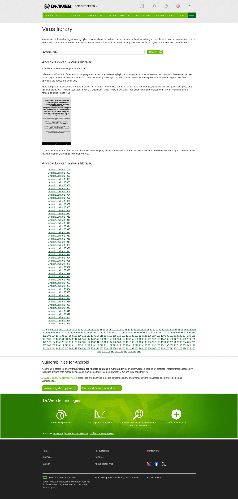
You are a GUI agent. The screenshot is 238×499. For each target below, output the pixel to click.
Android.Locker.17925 (59, 260)
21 (94, 329)
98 (182, 332)
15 (76, 329)
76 (113, 332)
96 (175, 332)
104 (53, 336)
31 (126, 329)
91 (160, 332)
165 (167, 339)
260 (123, 348)
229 (141, 345)
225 (123, 345)
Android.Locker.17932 (59, 283)
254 (97, 348)
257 (110, 348)
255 (101, 348)
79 (122, 332)
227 (132, 345)
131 (171, 336)
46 (173, 329)
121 (128, 336)
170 (189, 339)
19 (88, 329)
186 (106, 342)
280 (112, 351)
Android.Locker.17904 (59, 195)
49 (182, 329)
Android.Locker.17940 (59, 308)
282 (121, 351)
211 (62, 345)
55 (47, 332)
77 (116, 332)
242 (45, 348)
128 (158, 336)
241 (193, 345)
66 (82, 332)
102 (45, 336)
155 (123, 339)
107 (66, 336)
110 (80, 336)
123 (136, 336)
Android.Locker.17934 (59, 289)
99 (185, 332)
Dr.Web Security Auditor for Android (59, 378)
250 (80, 348)
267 (154, 348)
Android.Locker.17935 (59, 292)
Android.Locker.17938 (59, 301)
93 (166, 332)
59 (60, 332)
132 (176, 336)
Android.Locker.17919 (59, 242)
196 (149, 342)
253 (93, 348)
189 (119, 342)
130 (167, 336)
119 (119, 336)
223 (115, 345)
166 (171, 339)
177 (66, 342)
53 (194, 329)
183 (93, 342)
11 (63, 329)
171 (193, 339)
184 (97, 342)
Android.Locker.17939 (59, 305)
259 (119, 348)
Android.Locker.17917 (59, 235)
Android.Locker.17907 (59, 204)
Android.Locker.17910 (59, 213)
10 (60, 329)
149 (97, 339)
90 (157, 332)
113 (93, 336)
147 (88, 339)
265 (145, 348)
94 (169, 332)
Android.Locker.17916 (59, 232)
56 (50, 332)
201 (171, 342)
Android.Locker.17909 (59, 210)
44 (166, 329)
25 (107, 329)
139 (53, 339)
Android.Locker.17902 (59, 188)
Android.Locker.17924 (59, 257)
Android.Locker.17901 (59, 185)
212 (66, 345)
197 (154, 342)
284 (130, 351)
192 (132, 342)
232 (154, 345)
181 (84, 342)
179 (75, 342)
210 (58, 345)
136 (193, 336)
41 (157, 329)
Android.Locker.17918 (59, 238)
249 (75, 348)
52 (191, 329)
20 (91, 329)
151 (106, 339)
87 (147, 332)
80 (125, 332)
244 (53, 348)
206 (193, 342)
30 (122, 329)
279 (108, 351)
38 (148, 329)
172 (45, 342)
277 (99, 351)
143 (71, 339)
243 (49, 348)
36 (141, 329)
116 (106, 336)
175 (58, 342)
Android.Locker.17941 (59, 311)
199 (162, 342)
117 (110, 336)
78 (119, 332)
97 (178, 332)
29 (119, 329)
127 (154, 336)
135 (189, 336)
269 (162, 348)
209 (53, 345)
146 (84, 339)
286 (138, 351)
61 (66, 332)
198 (158, 342)
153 (115, 339)
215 (80, 345)
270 (167, 348)
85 (141, 332)
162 (154, 339)
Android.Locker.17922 (59, 251)
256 (106, 348)
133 (180, 336)
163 (158, 339)
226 (128, 345)
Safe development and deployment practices (117, 477)
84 (138, 332)
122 (132, 336)
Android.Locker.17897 (59, 173)
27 (113, 329)
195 (145, 342)
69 (91, 332)
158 (136, 339)
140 (58, 339)
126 (149, 336)
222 (110, 345)
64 (75, 332)
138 (49, 339)
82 (132, 332)
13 (69, 329)
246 (62, 348)
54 (44, 332)
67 (85, 332)
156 (128, 339)
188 (115, 342)
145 (80, 339)
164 (162, 339)
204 (184, 342)
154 (119, 339)
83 (135, 332)
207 (45, 345)
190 (123, 342)
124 (141, 336)
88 (150, 332)
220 (101, 345)
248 (71, 348)
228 (136, 345)
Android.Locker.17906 (59, 201)
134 (184, 336)
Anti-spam (58, 433)
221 (106, 345)
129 (162, 336)
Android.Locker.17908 (59, 207)
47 (176, 329)
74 (107, 332)
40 (154, 329)
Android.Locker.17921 (59, 248)
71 (97, 332)
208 (49, 345)
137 (45, 339)
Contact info (153, 451)
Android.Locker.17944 (59, 320)
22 (97, 329)
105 (58, 336)
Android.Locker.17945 (59, 323)
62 (69, 332)
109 (75, 336)
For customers (102, 451)
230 (145, 345)
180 (80, 342)
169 (184, 339)
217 (88, 345)
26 (110, 329)
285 (134, 351)
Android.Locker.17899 (59, 179)
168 (180, 339)
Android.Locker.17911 (59, 216)
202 (176, 342)
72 (100, 332)
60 (63, 332)
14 (73, 329)
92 (163, 332)
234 (162, 345)
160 (145, 339)
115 (101, 336)
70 (94, 332)
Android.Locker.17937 (59, 298)
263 (136, 348)
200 (167, 342)
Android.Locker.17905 (59, 198)
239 (184, 345)
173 (49, 342)
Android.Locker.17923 (59, 254)
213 (71, 345)
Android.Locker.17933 (59, 286)
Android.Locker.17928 (59, 270)
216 (84, 345)
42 (160, 329)
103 (49, 336)
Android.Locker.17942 (59, 314)
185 (101, 342)
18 (85, 329)
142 (66, 339)
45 (169, 329)
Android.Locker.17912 (59, 220)
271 (171, 348)
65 (79, 332)
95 (172, 332)
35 (138, 329)
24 (104, 329)
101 (193, 332)
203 (180, 342)
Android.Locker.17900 (59, 182)
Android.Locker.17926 (59, 264)
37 (144, 329)
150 (101, 339)
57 (53, 332)
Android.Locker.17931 (59, 279)
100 (188, 332)
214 (75, 345)
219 (97, 345)
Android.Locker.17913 (59, 223)
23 (101, 329)
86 (144, 332)
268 (158, 348)
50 (185, 329)
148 (93, 339)
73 (103, 332)
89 (153, 332)
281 (117, 351)
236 (171, 345)
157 (132, 339)
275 (189, 348)
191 (128, 342)
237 (176, 345)
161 (149, 339)
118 (115, 336)
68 (88, 332)
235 (167, 345)
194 (141, 342)
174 (53, 342)
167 (176, 339)
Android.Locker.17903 (59, 191)
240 (189, 345)
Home (45, 451)
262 (132, 348)
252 (88, 348)
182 (88, 342)
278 (103, 351)
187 (110, 342)
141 (62, 339)
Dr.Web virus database (76, 433)
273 (180, 348)
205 (189, 342)
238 (180, 345)
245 (58, 348)
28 (116, 329)
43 (163, 329)
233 (158, 345)
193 (136, 342)
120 (123, 336)
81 (128, 332)
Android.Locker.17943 (59, 317)
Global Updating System (102, 433)
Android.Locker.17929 (59, 273)
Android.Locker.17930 (59, 276)
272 (176, 348)
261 (128, 348)
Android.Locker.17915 (59, 229)
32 (129, 329)
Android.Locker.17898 (59, 176)
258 (115, 348)
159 (141, 339)
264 (141, 348)
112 (88, 336)
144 (75, 339)
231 (149, 345)
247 (66, 348)
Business (47, 457)
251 (84, 348)
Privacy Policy (154, 477)
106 (62, 336)
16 (79, 329)
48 (179, 329)
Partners (99, 457)
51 (188, 329)
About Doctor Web (104, 464)
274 (184, 348)
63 (72, 332)
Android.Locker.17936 (59, 295)
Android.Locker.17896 (59, 169)
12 (66, 329)
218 (93, 345)
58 (57, 332)
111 (84, 336)
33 (132, 329)
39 (151, 329)
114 (97, 336)
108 (71, 336)
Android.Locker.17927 (59, 267)
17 (82, 329)
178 (71, 342)
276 (193, 348)
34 (135, 329)
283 (125, 351)
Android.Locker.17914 (59, 226)
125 (145, 336)
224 (119, 345)
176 (62, 342)
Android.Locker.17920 (59, 245)
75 (110, 332)
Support (47, 464)
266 (149, 348)
